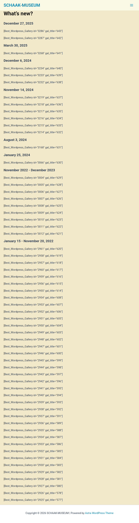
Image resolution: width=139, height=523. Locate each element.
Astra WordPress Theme (99, 513)
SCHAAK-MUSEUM (22, 5)
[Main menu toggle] (131, 5)
